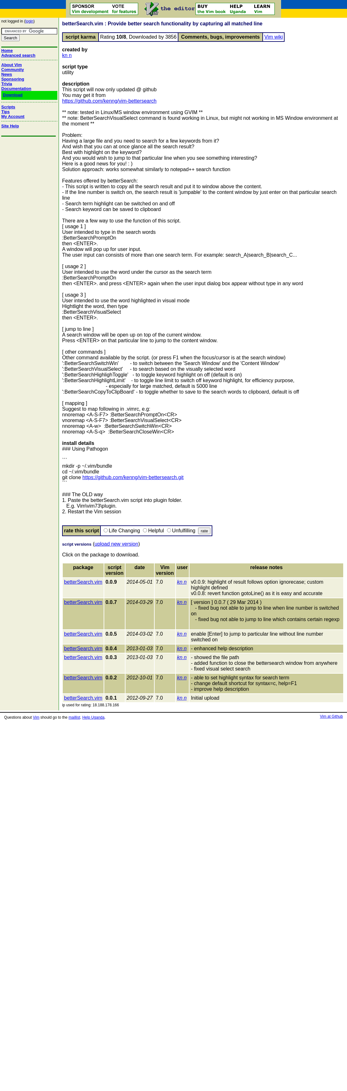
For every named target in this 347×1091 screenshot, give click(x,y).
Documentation (16, 88)
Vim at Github (331, 716)
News (6, 74)
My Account (12, 116)
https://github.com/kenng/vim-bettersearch (109, 101)
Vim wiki (273, 37)
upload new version (116, 544)
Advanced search (18, 55)
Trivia (6, 83)
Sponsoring (12, 79)
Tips (5, 111)
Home (7, 50)
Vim (36, 717)
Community (12, 69)
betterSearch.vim (83, 582)
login (29, 21)
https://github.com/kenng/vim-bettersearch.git (132, 477)
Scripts (8, 107)
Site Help (10, 126)
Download (12, 95)
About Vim (11, 64)
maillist (74, 717)
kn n (67, 55)
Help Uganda (93, 717)
